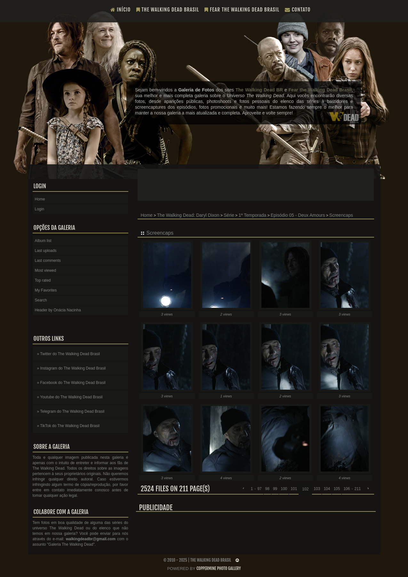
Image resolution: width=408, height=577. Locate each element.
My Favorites (46, 290)
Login (39, 209)
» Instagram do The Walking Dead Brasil (71, 368)
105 (336, 489)
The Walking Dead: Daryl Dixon (188, 215)
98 (267, 489)
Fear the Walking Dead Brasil (241, 9)
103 (317, 489)
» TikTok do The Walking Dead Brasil (68, 426)
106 (346, 489)
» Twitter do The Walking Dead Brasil (68, 354)
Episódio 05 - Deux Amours (298, 215)
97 (259, 489)
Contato (297, 9)
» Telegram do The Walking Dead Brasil (71, 411)
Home (147, 215)
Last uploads (46, 250)
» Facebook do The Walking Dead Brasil (71, 382)
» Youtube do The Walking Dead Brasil (70, 397)
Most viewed (45, 270)
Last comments (48, 260)
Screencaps (341, 215)
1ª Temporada (252, 215)
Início (120, 9)
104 (327, 489)
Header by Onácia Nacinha (58, 310)
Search (41, 300)
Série (229, 215)
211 (357, 489)
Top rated (43, 280)
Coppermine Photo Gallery (218, 568)
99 (275, 489)
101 (294, 489)
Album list (43, 240)
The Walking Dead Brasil (167, 9)
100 (284, 489)
